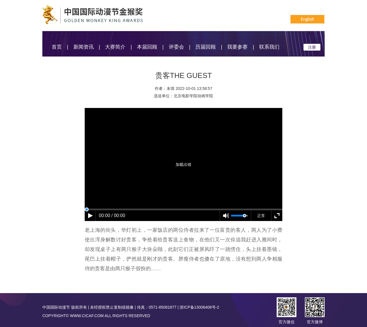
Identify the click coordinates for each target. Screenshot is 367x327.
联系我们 (269, 47)
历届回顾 (205, 47)
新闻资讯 (83, 47)
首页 (57, 47)
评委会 (176, 47)
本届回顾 (147, 47)
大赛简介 (115, 47)
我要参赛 (237, 47)
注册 (312, 47)
